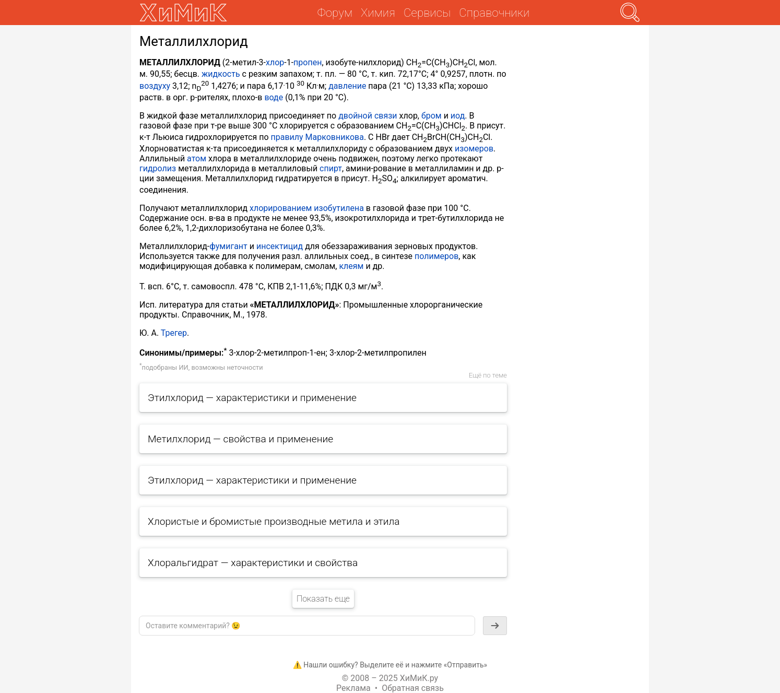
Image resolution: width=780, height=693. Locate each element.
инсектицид (279, 246)
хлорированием (281, 208)
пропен (307, 62)
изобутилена (339, 208)
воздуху (154, 86)
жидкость (221, 74)
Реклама (353, 688)
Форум (334, 12)
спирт (331, 168)
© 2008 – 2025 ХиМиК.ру (390, 678)
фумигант (228, 246)
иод (458, 116)
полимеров (436, 256)
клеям (351, 266)
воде (273, 97)
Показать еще (323, 599)
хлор (275, 62)
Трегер (174, 333)
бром (431, 116)
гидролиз (157, 168)
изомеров (474, 149)
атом (196, 158)
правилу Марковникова (316, 137)
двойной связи (367, 116)
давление (347, 86)
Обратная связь (413, 688)
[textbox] (307, 625)
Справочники (494, 12)
